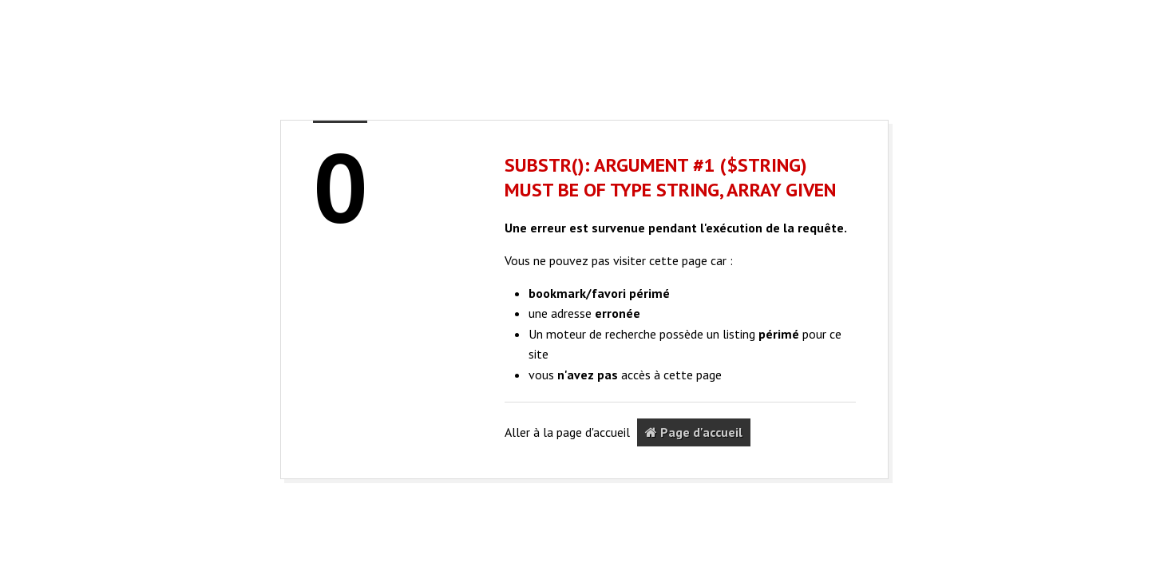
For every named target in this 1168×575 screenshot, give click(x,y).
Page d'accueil (693, 432)
